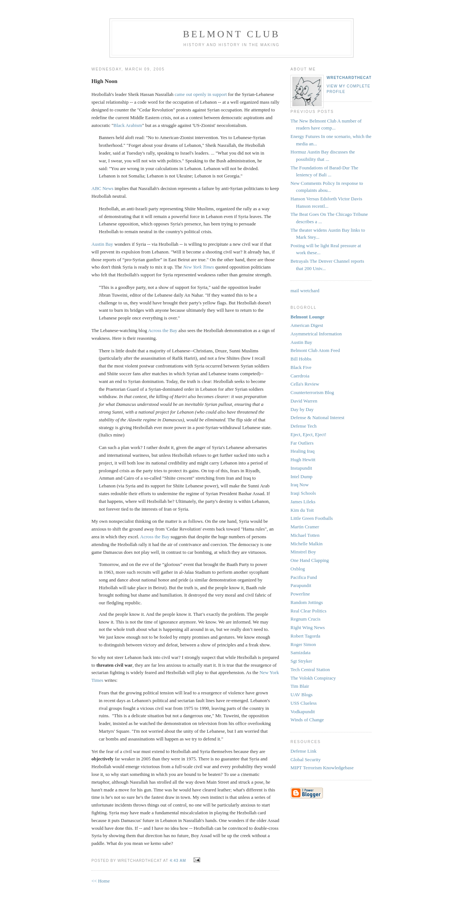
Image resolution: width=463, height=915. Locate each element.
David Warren (303, 401)
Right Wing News (307, 627)
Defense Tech (303, 426)
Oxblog (297, 569)
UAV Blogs (301, 694)
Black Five (300, 367)
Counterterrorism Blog (312, 392)
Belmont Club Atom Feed (315, 350)
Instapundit (301, 468)
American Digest (306, 325)
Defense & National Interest (317, 417)
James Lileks (303, 501)
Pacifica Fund (303, 577)
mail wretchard (304, 290)
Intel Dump (301, 476)
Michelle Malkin (306, 543)
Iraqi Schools (303, 493)
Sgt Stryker (301, 661)
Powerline (300, 594)
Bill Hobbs (300, 359)
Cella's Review (304, 384)
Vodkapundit (302, 711)
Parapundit (300, 585)
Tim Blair (299, 686)
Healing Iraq (302, 451)
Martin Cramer (304, 526)
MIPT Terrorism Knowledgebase (322, 767)
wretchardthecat (349, 78)
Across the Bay (162, 330)
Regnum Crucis (305, 619)
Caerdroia (299, 376)
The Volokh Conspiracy (313, 678)
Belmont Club (231, 34)
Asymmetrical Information (316, 333)
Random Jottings (306, 602)
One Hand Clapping (309, 560)
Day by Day (302, 409)
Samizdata (300, 652)
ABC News (102, 188)
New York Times (198, 267)
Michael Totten (305, 535)
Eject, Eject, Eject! (308, 434)
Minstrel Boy (303, 552)
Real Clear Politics (308, 611)
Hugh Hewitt (303, 459)
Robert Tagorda (305, 636)
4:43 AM (178, 861)
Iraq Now (299, 484)
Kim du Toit (302, 510)
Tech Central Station (310, 669)
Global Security (305, 759)
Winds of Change (307, 719)
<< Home (100, 881)
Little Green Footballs (311, 518)
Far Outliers (301, 443)
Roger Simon (303, 644)
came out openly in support (201, 94)
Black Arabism (128, 125)
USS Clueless (303, 703)
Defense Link (303, 751)
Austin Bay (102, 244)
